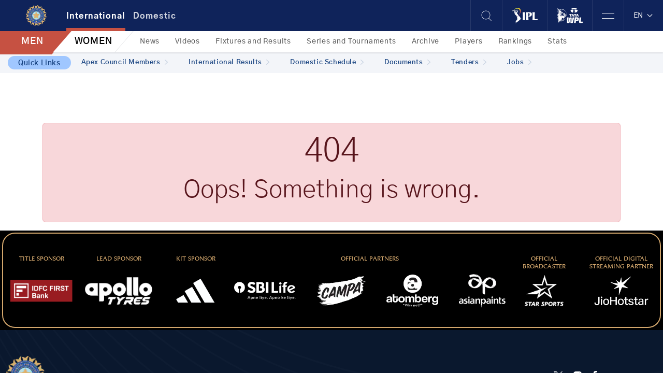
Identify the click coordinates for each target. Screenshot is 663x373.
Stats (557, 41)
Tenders (468, 62)
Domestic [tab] (154, 16)
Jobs (519, 62)
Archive (426, 41)
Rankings (515, 41)
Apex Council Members (124, 62)
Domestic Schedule (327, 62)
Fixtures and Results (253, 41)
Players (469, 41)
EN (643, 15)
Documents (407, 62)
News (150, 41)
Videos (187, 41)
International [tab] (95, 16)
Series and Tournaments (351, 41)
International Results (229, 62)
